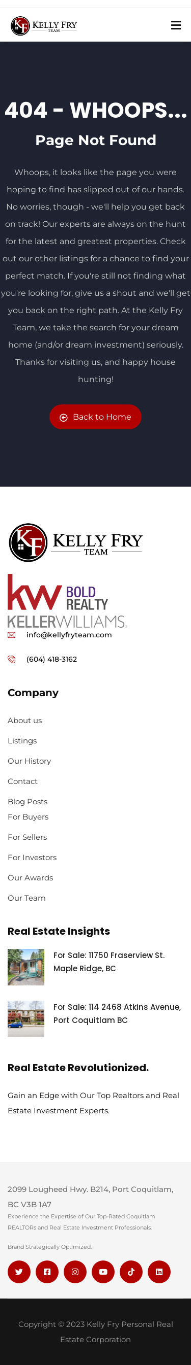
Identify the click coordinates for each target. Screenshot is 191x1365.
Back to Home (95, 417)
